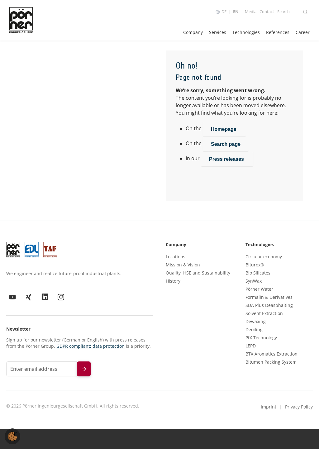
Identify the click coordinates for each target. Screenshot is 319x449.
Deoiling (254, 329)
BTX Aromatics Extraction (271, 354)
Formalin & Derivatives (269, 297)
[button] (12, 435)
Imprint (268, 407)
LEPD (250, 346)
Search (283, 11)
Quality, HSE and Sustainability (198, 273)
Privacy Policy (299, 407)
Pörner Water (259, 289)
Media (250, 11)
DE (223, 11)
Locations (175, 257)
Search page (225, 144)
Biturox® (254, 265)
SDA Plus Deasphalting (269, 305)
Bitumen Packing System (271, 362)
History (173, 281)
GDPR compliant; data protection (90, 346)
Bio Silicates (257, 273)
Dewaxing (255, 321)
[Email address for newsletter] (41, 368)
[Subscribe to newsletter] (84, 368)
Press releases (227, 159)
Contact (266, 11)
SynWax (253, 281)
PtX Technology (261, 338)
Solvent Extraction (264, 313)
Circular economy (263, 257)
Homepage (224, 129)
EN (236, 11)
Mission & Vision (183, 265)
